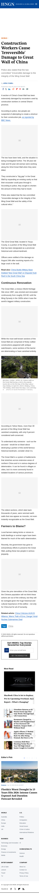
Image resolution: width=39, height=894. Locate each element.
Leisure (3, 870)
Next (36, 758)
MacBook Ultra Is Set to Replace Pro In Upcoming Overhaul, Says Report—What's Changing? (19, 699)
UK (2, 829)
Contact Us (23, 870)
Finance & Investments (8, 852)
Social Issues (24, 826)
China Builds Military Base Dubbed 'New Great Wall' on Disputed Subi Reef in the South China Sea (19, 273)
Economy (4, 846)
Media (3, 855)
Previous (32, 758)
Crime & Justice (25, 829)
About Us (22, 867)
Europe (3, 823)
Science (3, 785)
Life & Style (5, 867)
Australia (4, 817)
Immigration (23, 820)
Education (23, 823)
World (4, 38)
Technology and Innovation (9, 843)
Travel (3, 873)
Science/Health (26, 849)
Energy (3, 849)
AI (20, 843)
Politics (22, 817)
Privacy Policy (24, 873)
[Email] (23, 89)
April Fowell (8, 83)
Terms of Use (24, 876)
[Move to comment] (27, 89)
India (2, 826)
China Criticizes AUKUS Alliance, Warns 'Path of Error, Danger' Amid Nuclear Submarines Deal (19, 616)
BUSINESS (4, 839)
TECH (21, 839)
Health (22, 856)
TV (2, 876)
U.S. (21, 813)
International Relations (27, 832)
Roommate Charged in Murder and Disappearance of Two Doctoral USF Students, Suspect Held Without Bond (24, 724)
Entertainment (7, 863)
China (10, 626)
